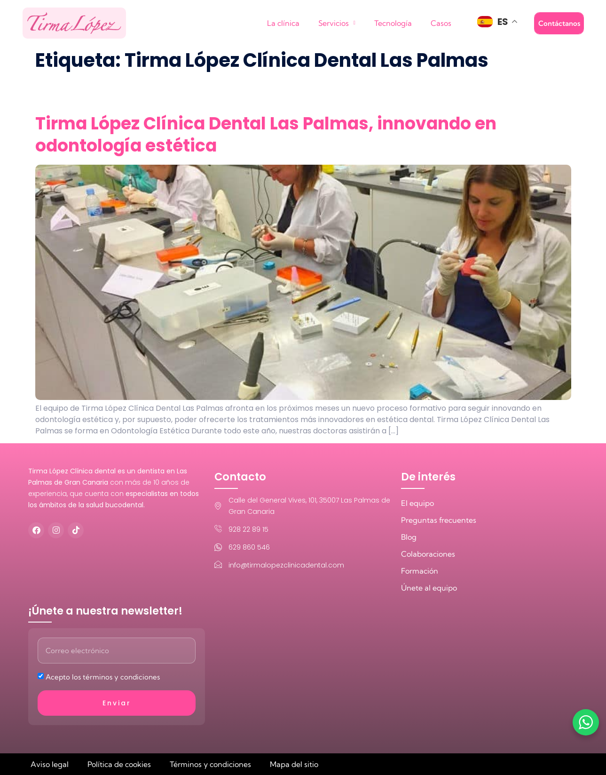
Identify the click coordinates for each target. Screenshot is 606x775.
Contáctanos (559, 23)
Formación (419, 570)
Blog (409, 537)
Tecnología (393, 23)
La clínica (283, 23)
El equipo (417, 503)
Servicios (336, 23)
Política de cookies (119, 764)
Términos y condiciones (210, 764)
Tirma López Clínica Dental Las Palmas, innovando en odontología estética (265, 135)
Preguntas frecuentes (438, 520)
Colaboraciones (428, 554)
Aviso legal (50, 764)
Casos (441, 23)
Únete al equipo (429, 587)
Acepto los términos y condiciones (103, 676)
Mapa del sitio (294, 764)
